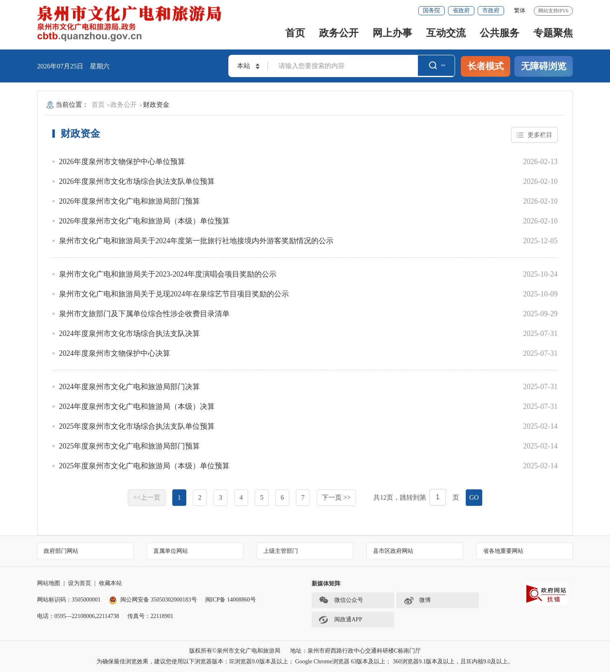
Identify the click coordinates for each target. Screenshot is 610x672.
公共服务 (499, 33)
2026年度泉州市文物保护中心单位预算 (122, 161)
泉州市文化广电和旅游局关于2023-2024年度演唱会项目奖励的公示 (168, 274)
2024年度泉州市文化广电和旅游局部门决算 (129, 387)
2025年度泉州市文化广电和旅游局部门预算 (129, 446)
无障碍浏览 (543, 66)
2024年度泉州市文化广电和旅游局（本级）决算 (137, 406)
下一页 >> (336, 497)
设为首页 (79, 583)
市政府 (491, 10)
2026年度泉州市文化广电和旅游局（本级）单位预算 (144, 221)
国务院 (431, 10)
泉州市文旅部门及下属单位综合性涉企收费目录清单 (144, 314)
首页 (295, 33)
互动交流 (446, 33)
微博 (417, 600)
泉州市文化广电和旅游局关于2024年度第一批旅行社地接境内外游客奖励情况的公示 (196, 241)
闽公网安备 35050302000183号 (153, 600)
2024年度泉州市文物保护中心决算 (114, 353)
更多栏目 (533, 135)
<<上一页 (146, 497)
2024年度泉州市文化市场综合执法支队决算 (129, 333)
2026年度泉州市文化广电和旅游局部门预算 (129, 201)
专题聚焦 (553, 33)
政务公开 (339, 33)
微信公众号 (341, 600)
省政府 (461, 10)
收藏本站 (110, 583)
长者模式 (485, 66)
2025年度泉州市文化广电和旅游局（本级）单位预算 (144, 466)
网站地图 (48, 583)
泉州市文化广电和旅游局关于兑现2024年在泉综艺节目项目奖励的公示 (174, 294)
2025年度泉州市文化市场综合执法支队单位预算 (137, 426)
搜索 (437, 66)
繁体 (520, 10)
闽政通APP (340, 620)
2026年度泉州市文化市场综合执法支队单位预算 (137, 181)
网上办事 (392, 33)
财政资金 (156, 104)
